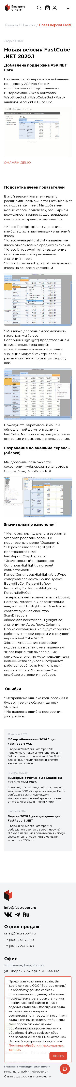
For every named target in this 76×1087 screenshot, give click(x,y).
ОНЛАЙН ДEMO (17, 163)
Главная (11, 25)
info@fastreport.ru (20, 908)
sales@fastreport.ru (20, 933)
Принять (58, 1055)
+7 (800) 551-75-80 (19, 940)
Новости (28, 25)
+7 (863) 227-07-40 (19, 946)
